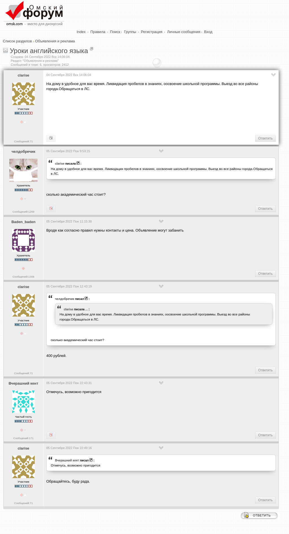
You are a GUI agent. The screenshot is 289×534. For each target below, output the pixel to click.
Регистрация (151, 32)
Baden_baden (23, 222)
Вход (208, 32)
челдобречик (23, 151)
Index (81, 32)
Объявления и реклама (55, 41)
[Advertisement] (149, 112)
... (86, 309)
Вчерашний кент (23, 383)
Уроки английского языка (49, 51)
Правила (97, 32)
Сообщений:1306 (23, 276)
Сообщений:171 (23, 438)
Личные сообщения (183, 32)
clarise (23, 75)
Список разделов (17, 41)
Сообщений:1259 (23, 211)
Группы (130, 32)
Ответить (265, 138)
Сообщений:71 (23, 141)
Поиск (115, 32)
